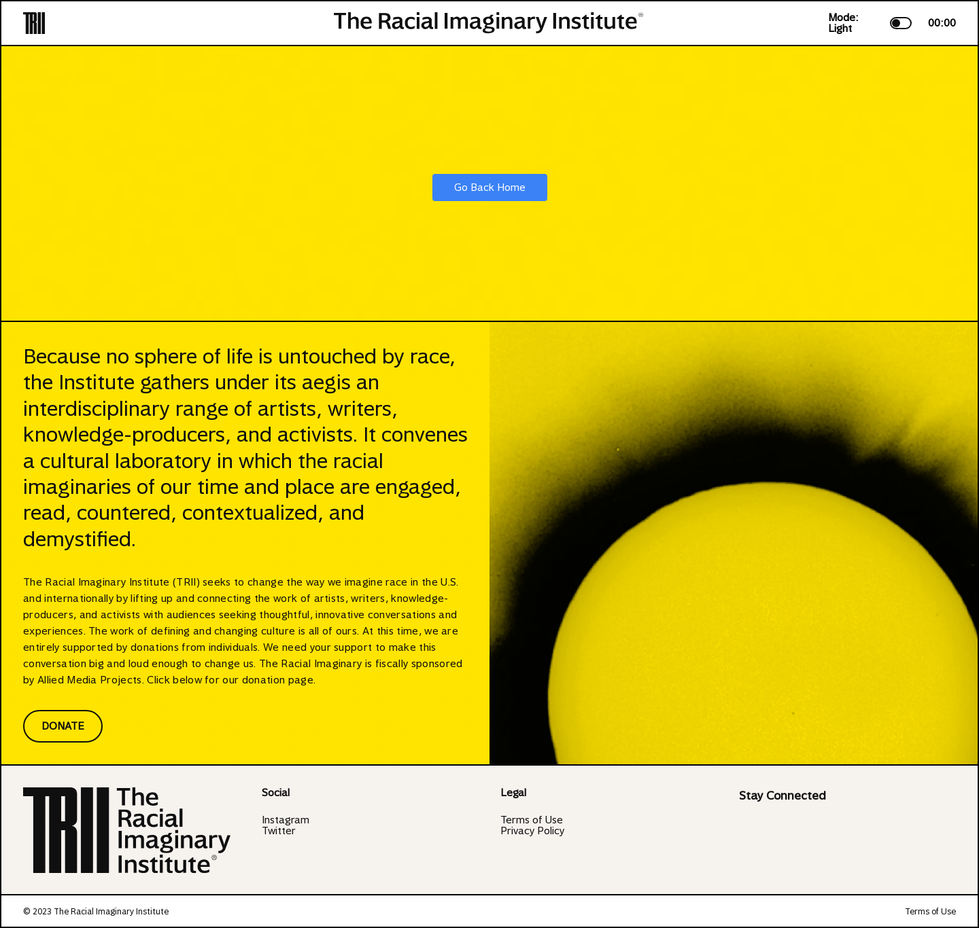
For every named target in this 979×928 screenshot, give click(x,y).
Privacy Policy (532, 831)
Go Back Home (490, 187)
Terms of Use (531, 820)
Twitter (279, 831)
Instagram (285, 820)
